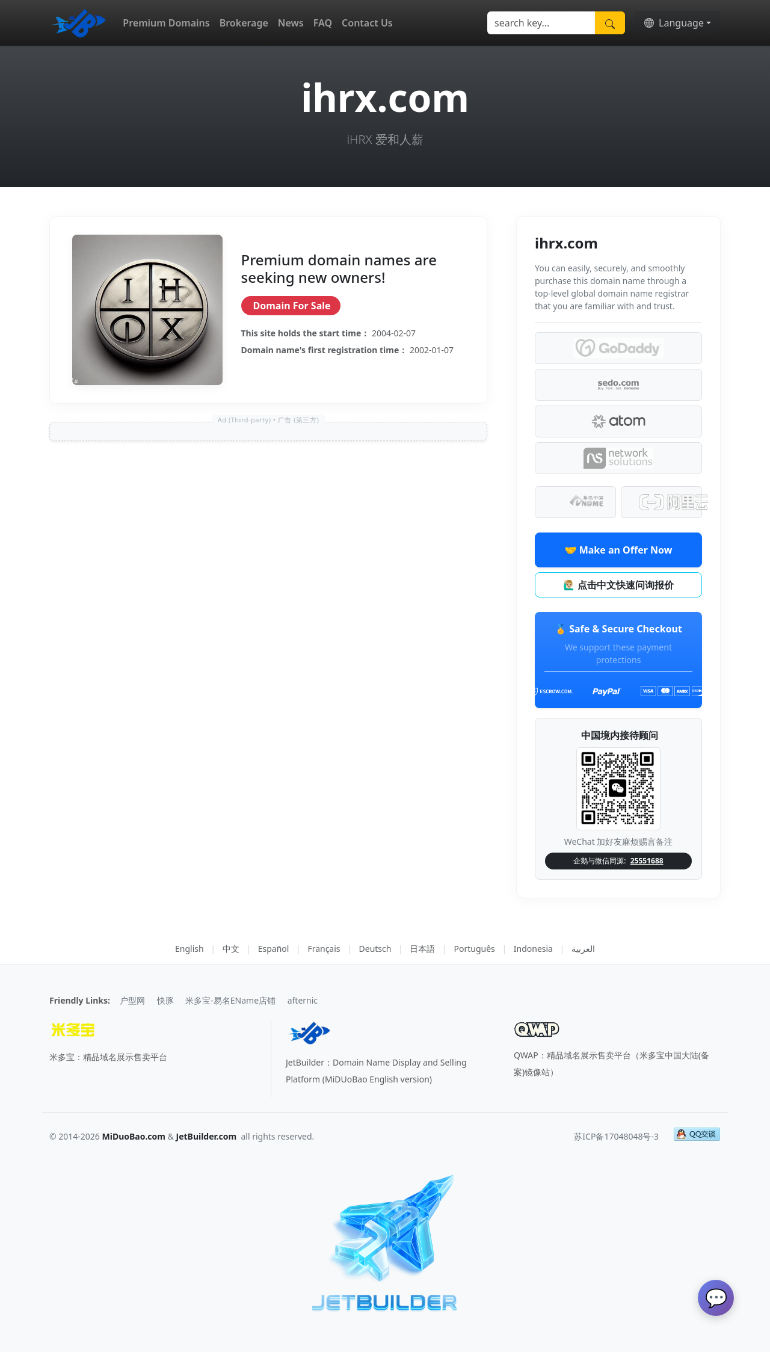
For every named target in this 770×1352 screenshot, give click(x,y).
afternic (303, 1000)
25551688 (647, 861)
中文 (231, 948)
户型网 (132, 1000)
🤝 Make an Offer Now (619, 550)
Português (474, 948)
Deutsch (375, 948)
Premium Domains (166, 22)
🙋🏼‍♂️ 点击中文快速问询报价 (618, 584)
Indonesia (533, 948)
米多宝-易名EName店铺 (230, 1000)
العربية (583, 948)
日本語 (422, 948)
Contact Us (367, 22)
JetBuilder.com (206, 1136)
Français (323, 948)
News (291, 22)
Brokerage (244, 22)
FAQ (322, 22)
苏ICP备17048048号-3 (616, 1136)
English (189, 948)
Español (273, 948)
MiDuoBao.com (134, 1136)
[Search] (541, 22)
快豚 (165, 1000)
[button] (678, 23)
